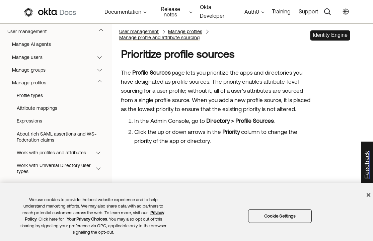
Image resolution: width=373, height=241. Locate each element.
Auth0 (251, 12)
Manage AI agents (31, 44)
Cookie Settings (280, 216)
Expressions (29, 121)
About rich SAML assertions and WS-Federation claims (56, 137)
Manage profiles (60, 82)
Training (281, 11)
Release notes (170, 11)
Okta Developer (212, 11)
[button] (102, 31)
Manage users (60, 57)
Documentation (122, 12)
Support (308, 11)
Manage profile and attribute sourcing (159, 37)
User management (58, 31)
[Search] (327, 11)
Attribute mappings (37, 108)
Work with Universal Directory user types (62, 168)
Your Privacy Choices (87, 219)
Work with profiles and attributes (62, 152)
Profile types (30, 95)
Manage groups (60, 70)
